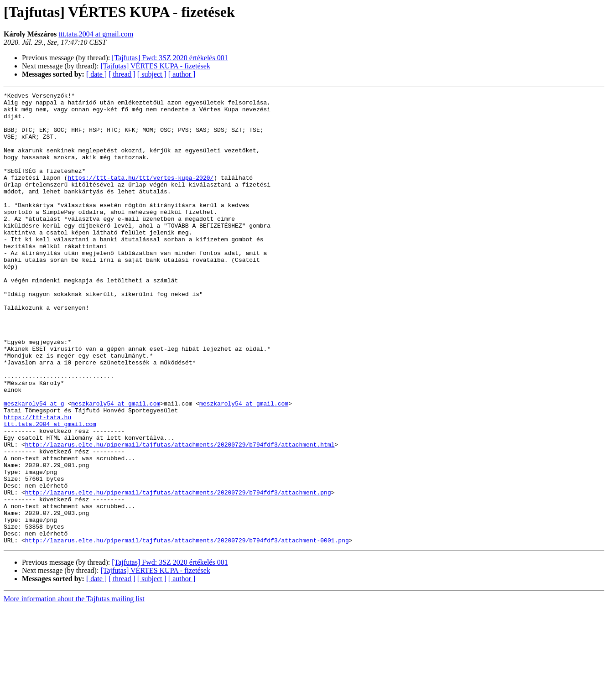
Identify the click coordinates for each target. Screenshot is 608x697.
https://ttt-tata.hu (37, 483)
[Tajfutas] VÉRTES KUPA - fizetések (155, 66)
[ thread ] (122, 74)
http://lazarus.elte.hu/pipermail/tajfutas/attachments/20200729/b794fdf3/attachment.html (180, 515)
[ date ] (96, 74)
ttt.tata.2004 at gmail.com (95, 34)
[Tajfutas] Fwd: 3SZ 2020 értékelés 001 (170, 58)
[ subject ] (151, 74)
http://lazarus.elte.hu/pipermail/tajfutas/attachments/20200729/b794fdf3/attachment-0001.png (187, 630)
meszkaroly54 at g (34, 466)
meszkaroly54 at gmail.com (115, 466)
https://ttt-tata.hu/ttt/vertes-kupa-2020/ (140, 195)
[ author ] (182, 74)
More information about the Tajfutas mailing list (74, 689)
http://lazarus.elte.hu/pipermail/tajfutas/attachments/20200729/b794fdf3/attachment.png (178, 573)
